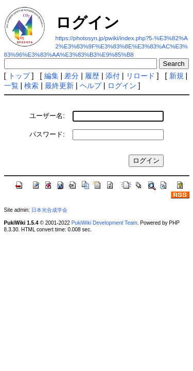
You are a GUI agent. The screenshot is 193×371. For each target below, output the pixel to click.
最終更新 (59, 85)
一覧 (11, 85)
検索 (31, 85)
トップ (19, 76)
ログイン (122, 85)
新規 (176, 76)
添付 (113, 76)
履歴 (92, 76)
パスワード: (47, 134)
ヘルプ (90, 85)
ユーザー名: (47, 116)
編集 (51, 76)
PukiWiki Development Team (104, 223)
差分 (71, 76)
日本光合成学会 (49, 210)
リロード (140, 76)
